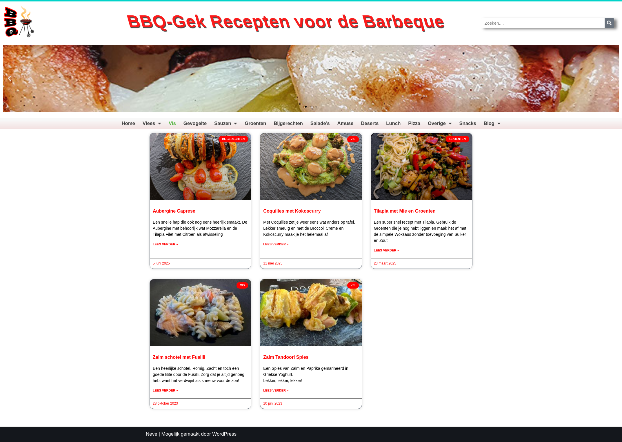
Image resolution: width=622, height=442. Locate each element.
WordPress (224, 434)
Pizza (414, 125)
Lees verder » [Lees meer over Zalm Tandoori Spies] (275, 390)
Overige (440, 125)
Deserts (370, 125)
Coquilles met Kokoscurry (292, 211)
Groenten (255, 125)
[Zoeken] (609, 23)
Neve (151, 434)
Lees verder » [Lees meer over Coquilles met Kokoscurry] (275, 244)
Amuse (345, 125)
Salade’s (320, 125)
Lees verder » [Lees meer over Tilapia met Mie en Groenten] (386, 250)
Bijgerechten (288, 125)
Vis (172, 125)
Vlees (152, 125)
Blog (492, 125)
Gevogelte (195, 125)
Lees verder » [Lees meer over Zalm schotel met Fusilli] (165, 390)
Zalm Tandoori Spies (285, 357)
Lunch (393, 125)
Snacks (467, 125)
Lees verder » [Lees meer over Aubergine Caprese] (165, 244)
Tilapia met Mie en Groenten (405, 211)
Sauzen (225, 125)
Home (128, 125)
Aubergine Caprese (174, 211)
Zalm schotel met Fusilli (179, 357)
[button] (9, 78)
